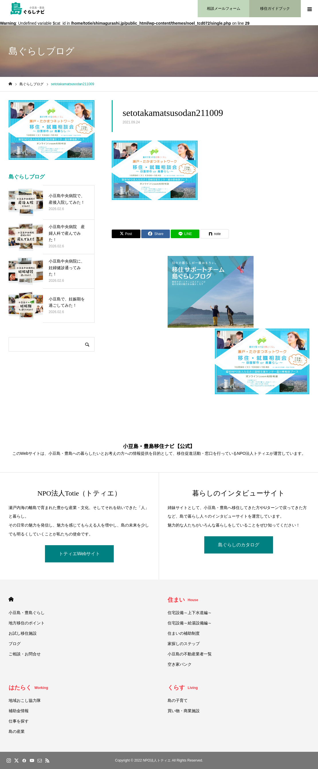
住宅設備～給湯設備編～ (190, 623)
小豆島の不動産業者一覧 (190, 654)
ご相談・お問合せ (25, 654)
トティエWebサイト (79, 553)
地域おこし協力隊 (25, 700)
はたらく (28, 687)
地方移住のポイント (27, 623)
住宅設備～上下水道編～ (190, 612)
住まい (183, 600)
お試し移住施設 (23, 633)
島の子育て (178, 700)
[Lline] (185, 234)
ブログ (15, 643)
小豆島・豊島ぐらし (27, 612)
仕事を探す (19, 721)
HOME (11, 599)
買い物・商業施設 (184, 710)
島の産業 (17, 731)
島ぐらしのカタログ (238, 544)
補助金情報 (19, 710)
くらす (183, 687)
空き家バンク (180, 664)
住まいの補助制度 (184, 633)
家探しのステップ (184, 643)
